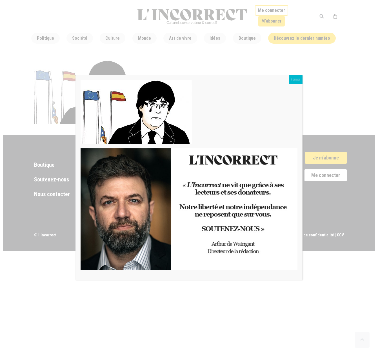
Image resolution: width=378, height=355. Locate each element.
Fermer (295, 79)
